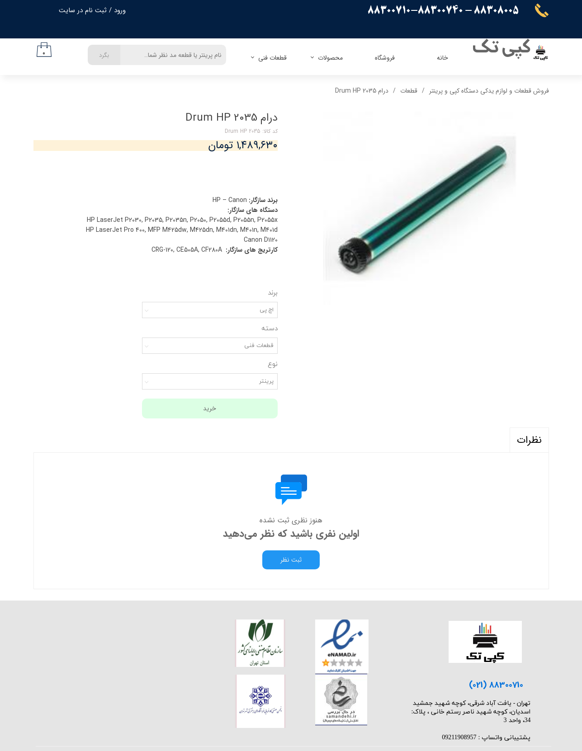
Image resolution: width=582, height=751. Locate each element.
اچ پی (267, 310)
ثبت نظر (291, 560)
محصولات (330, 58)
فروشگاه (385, 58)
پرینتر (266, 381)
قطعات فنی (272, 58)
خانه (442, 58)
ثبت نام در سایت (83, 10)
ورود (120, 10)
